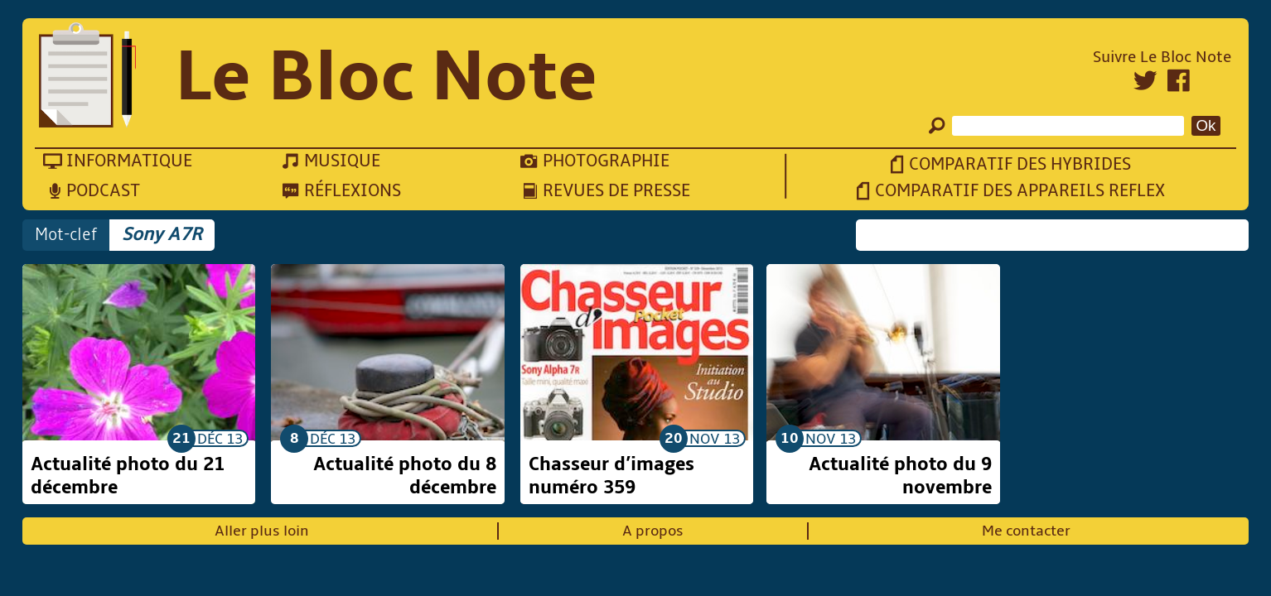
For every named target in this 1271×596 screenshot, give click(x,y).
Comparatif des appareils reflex (1020, 190)
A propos (653, 531)
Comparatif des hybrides (1020, 164)
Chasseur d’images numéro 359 (611, 476)
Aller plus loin (262, 531)
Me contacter (1026, 531)
